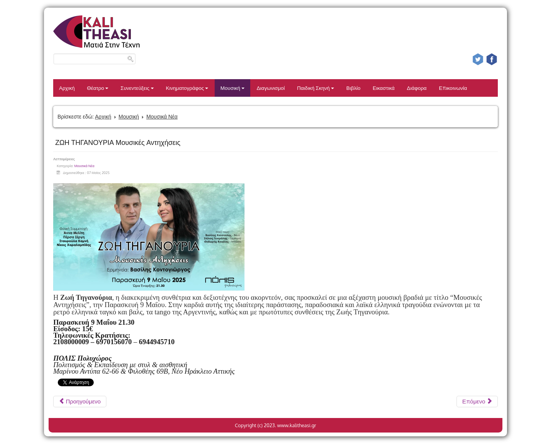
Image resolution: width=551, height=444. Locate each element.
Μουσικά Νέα (162, 116)
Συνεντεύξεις (137, 88)
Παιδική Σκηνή (315, 88)
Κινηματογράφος (187, 88)
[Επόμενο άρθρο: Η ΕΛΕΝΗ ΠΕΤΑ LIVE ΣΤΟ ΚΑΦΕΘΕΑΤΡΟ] (477, 401)
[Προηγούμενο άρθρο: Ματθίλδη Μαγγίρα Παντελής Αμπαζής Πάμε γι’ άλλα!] (79, 401)
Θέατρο (97, 88)
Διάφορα (417, 88)
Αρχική (67, 88)
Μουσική (232, 88)
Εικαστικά (384, 88)
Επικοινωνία (453, 88)
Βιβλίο (353, 88)
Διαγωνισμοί (271, 88)
